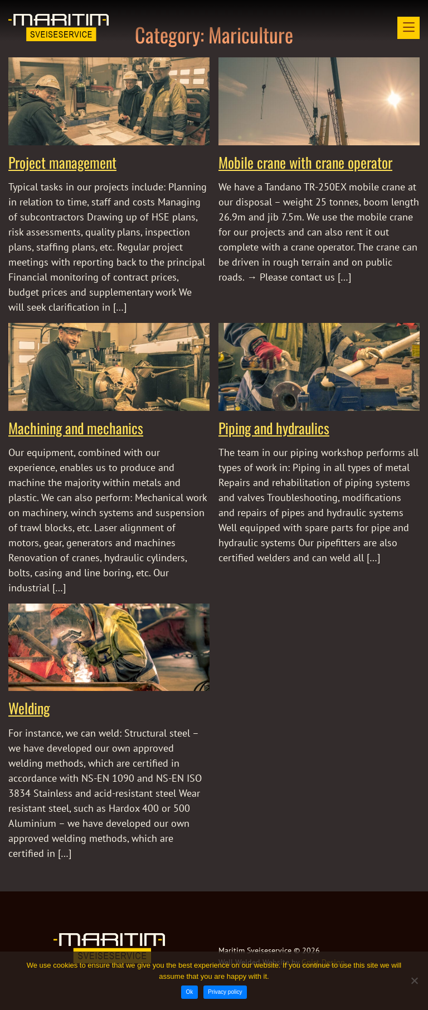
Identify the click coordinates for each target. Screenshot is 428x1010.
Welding (29, 708)
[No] (414, 980)
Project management (62, 162)
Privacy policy (225, 992)
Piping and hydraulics (273, 428)
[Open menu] (408, 28)
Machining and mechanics (75, 428)
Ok (189, 992)
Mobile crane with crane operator (305, 162)
